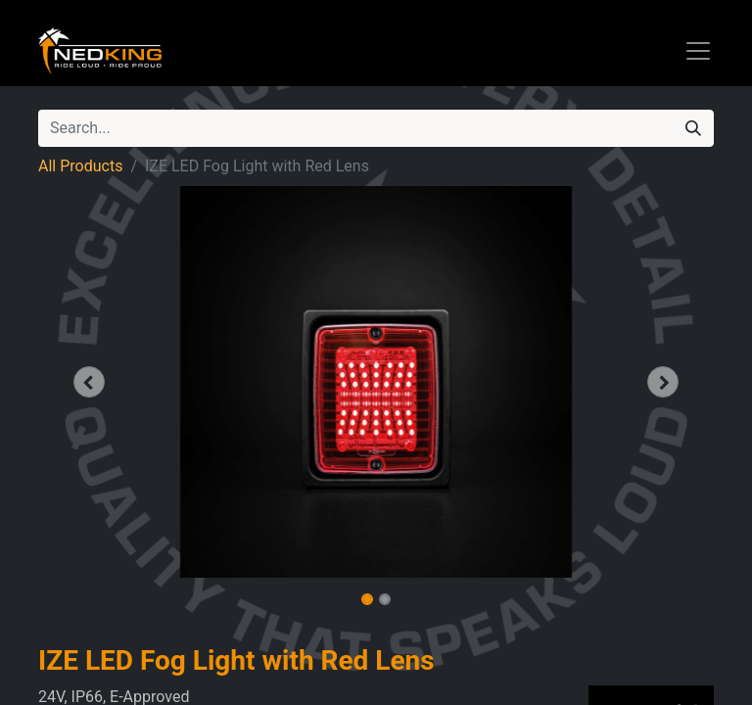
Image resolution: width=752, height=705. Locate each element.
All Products (80, 166)
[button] (89, 382)
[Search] (693, 128)
